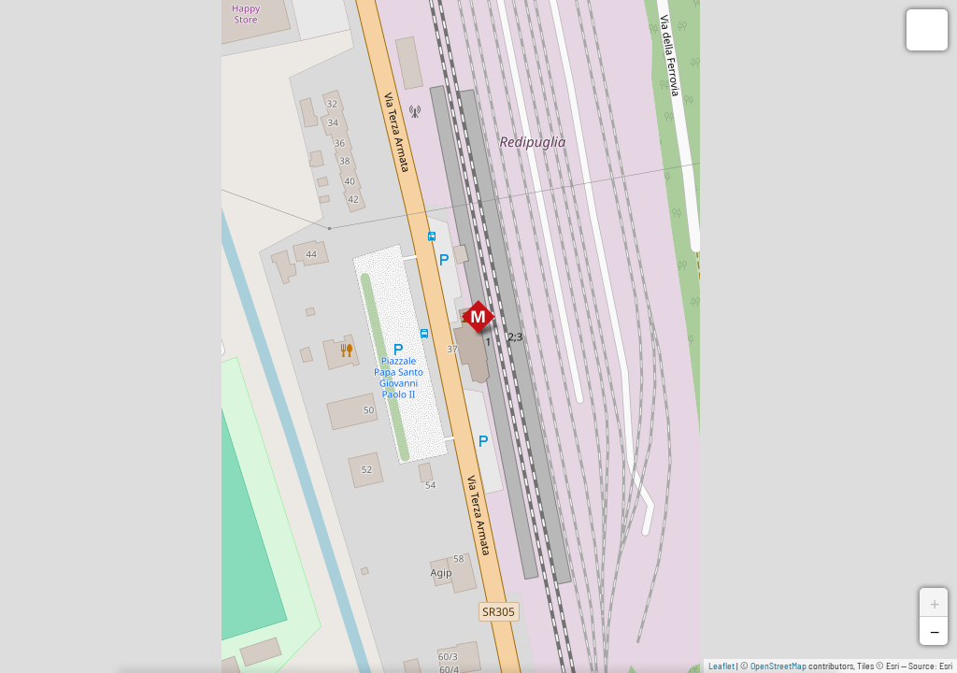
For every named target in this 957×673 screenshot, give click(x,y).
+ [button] (934, 602)
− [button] (934, 631)
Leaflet (721, 665)
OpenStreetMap (778, 665)
